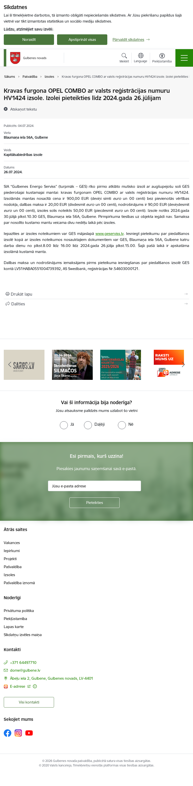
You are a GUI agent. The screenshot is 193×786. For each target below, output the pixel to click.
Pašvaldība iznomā (19, 582)
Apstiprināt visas (82, 39)
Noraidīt (29, 39)
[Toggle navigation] (184, 58)
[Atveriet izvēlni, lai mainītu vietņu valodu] (140, 58)
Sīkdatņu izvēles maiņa (23, 634)
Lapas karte (14, 626)
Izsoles (9, 574)
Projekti (10, 558)
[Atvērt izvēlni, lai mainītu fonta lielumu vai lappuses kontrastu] (162, 59)
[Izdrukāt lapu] (96, 294)
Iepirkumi (12, 550)
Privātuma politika (19, 610)
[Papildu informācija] (35, 686)
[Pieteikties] (94, 502)
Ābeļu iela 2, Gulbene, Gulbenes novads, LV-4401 (51, 678)
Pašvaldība (13, 566)
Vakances (12, 542)
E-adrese (18, 686)
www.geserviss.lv (109, 233)
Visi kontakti (29, 702)
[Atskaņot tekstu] (23, 109)
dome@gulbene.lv (25, 670)
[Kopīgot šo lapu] (96, 304)
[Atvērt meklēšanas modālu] (124, 59)
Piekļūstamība (15, 618)
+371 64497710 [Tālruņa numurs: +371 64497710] (23, 662)
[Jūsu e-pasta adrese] (94, 486)
